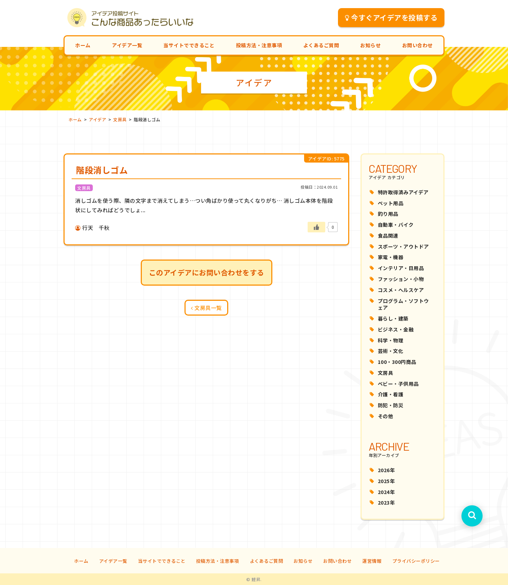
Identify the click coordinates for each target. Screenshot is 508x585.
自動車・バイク (396, 224)
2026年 (386, 470)
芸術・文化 (391, 350)
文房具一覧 (206, 307)
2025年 (386, 481)
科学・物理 (391, 340)
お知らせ (370, 45)
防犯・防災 (391, 405)
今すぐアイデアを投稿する (391, 17)
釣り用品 (388, 213)
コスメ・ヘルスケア (401, 289)
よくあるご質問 (321, 45)
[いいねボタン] (316, 227)
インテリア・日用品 (401, 268)
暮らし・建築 (393, 318)
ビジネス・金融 (396, 329)
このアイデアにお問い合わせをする (206, 272)
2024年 (386, 491)
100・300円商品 (397, 361)
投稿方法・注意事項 (259, 45)
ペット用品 (391, 203)
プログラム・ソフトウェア (403, 304)
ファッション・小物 (401, 278)
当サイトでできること (188, 45)
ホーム (83, 45)
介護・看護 (391, 394)
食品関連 (388, 235)
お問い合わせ (417, 45)
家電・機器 (391, 257)
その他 (385, 416)
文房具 (385, 372)
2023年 (386, 502)
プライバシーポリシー (416, 560)
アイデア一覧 (127, 45)
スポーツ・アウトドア (403, 246)
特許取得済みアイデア (403, 192)
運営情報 (371, 560)
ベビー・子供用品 (398, 383)
